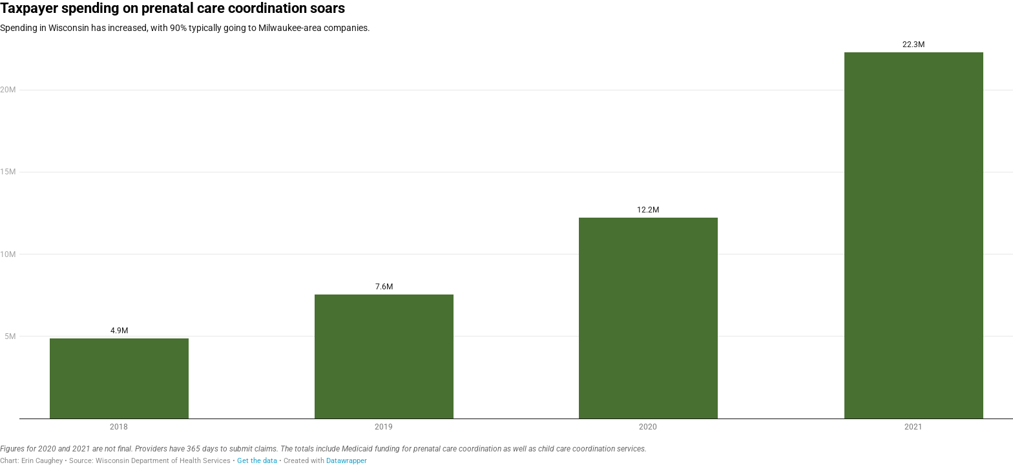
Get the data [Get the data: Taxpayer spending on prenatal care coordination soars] (257, 461)
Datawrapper (346, 461)
